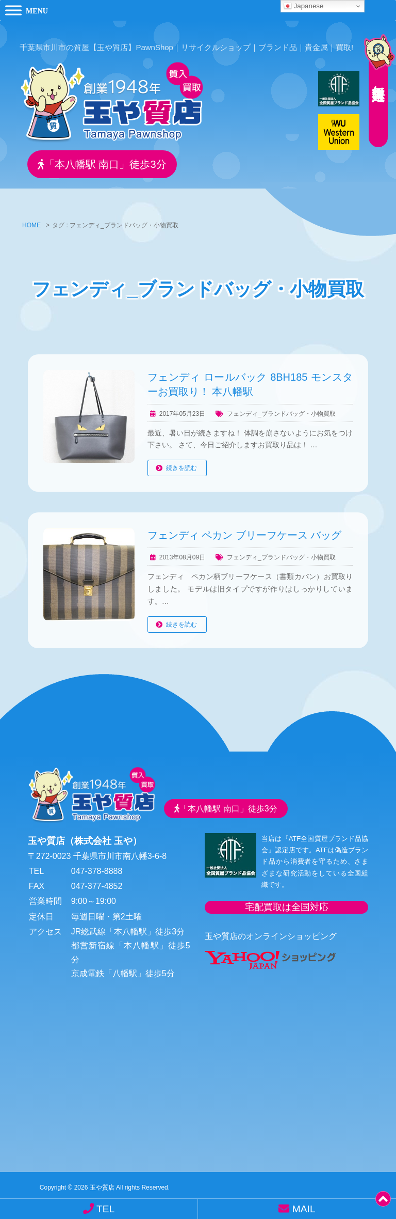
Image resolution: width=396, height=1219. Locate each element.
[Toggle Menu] (13, 10)
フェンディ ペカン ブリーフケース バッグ (244, 533)
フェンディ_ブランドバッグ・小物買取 (281, 411)
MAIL (296, 1208)
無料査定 (375, 75)
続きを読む (181, 466)
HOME (31, 223)
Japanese (304, 6)
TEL (98, 1208)
